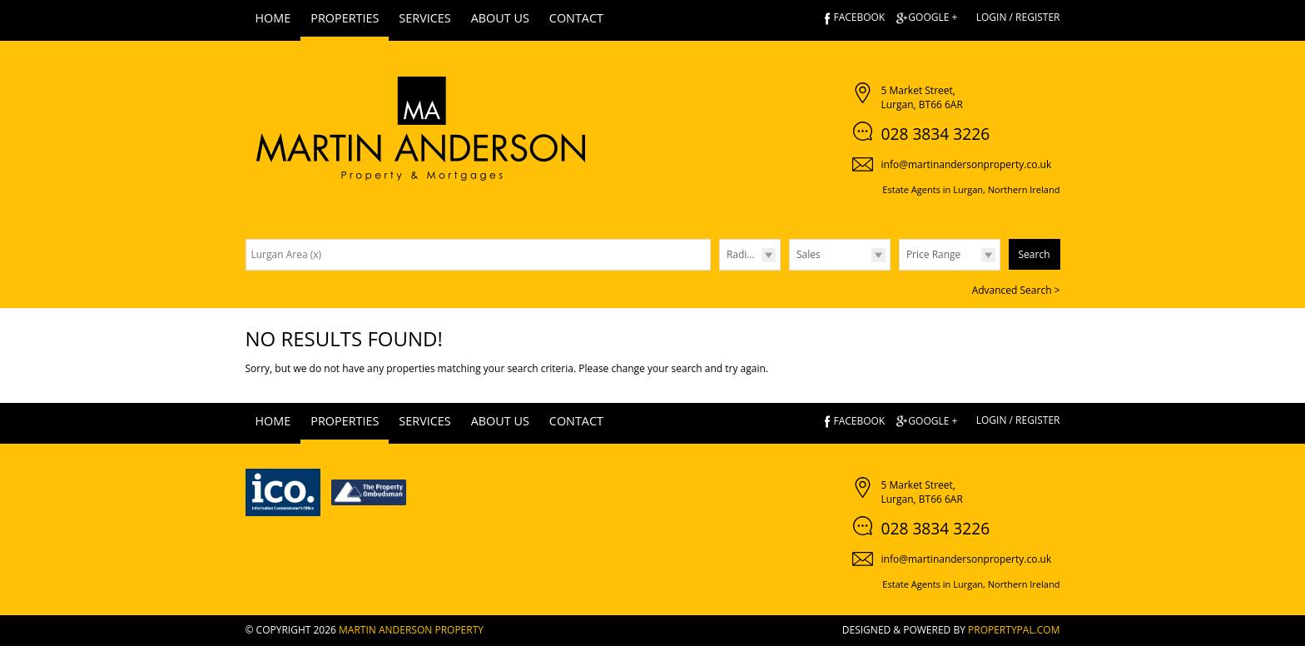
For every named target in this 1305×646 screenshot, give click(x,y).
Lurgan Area (286, 254)
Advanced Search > (1016, 290)
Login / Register (1018, 17)
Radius (742, 254)
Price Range (933, 254)
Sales (808, 254)
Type (789, 269)
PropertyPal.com (1013, 630)
